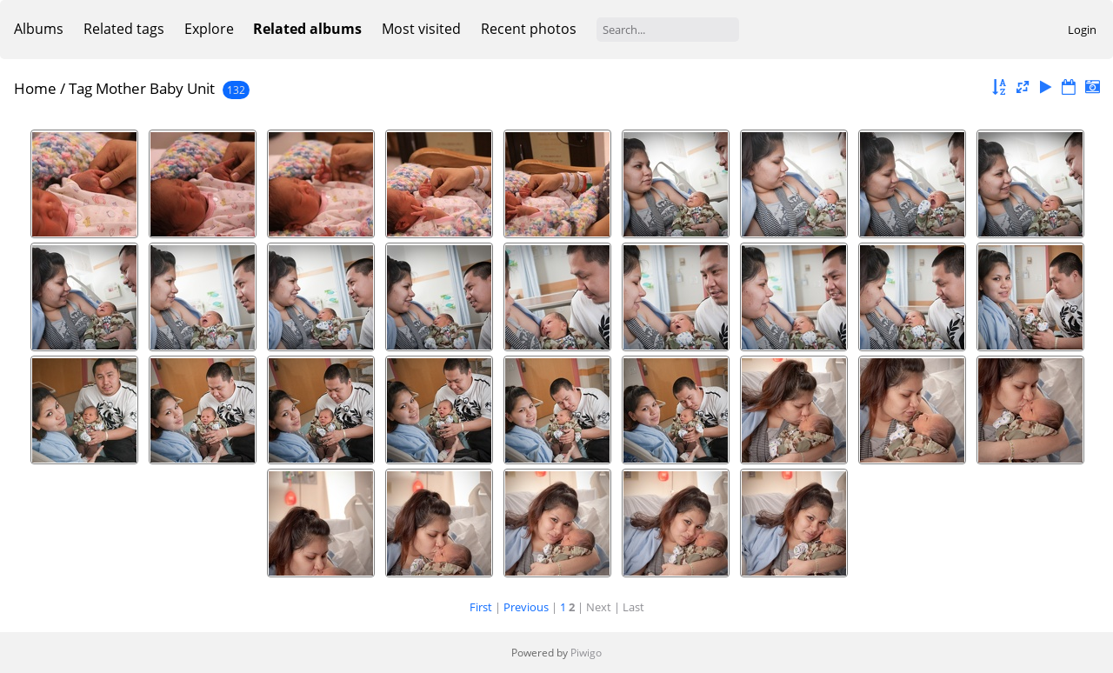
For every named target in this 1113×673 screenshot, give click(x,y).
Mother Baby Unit (155, 88)
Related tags (123, 28)
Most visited (421, 28)
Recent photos (528, 28)
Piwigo (586, 652)
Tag (80, 88)
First (481, 607)
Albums (38, 28)
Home (35, 88)
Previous (526, 607)
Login (1082, 29)
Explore (209, 28)
